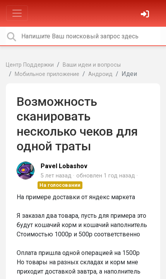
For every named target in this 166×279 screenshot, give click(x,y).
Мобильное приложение (47, 74)
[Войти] (146, 15)
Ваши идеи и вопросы (92, 65)
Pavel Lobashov (64, 166)
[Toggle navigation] (17, 13)
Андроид (100, 74)
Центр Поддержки (30, 65)
